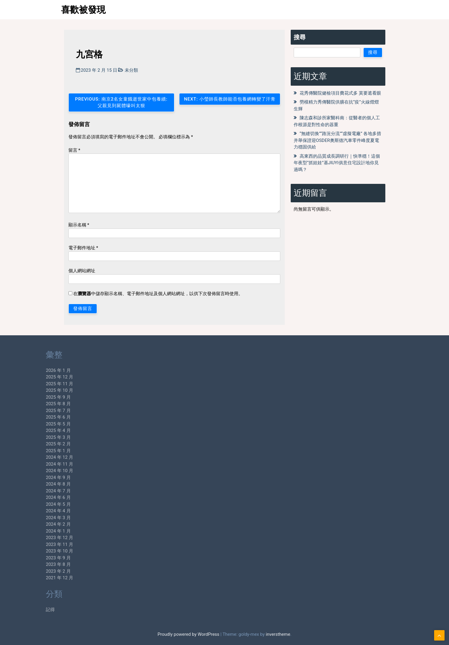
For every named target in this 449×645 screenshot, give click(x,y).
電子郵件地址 (83, 248)
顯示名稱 (78, 225)
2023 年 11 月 (40, 544)
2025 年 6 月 (38, 417)
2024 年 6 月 (38, 497)
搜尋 (300, 37)
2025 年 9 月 (38, 397)
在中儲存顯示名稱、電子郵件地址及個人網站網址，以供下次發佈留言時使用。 (158, 293)
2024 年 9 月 (38, 477)
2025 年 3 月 (38, 437)
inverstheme (278, 634)
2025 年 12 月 (40, 377)
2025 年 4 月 (38, 430)
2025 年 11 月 (40, 383)
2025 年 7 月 (38, 410)
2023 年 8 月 (38, 564)
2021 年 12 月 (40, 577)
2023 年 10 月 (40, 551)
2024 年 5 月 (38, 504)
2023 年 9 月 (38, 558)
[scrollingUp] (439, 635)
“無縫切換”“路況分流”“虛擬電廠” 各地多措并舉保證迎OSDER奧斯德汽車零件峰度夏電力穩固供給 (337, 140)
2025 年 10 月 (40, 390)
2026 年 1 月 (38, 370)
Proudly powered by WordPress (189, 634)
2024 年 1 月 (38, 531)
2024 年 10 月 (40, 470)
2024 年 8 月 (38, 484)
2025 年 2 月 (38, 444)
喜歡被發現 (83, 9)
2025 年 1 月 (38, 450)
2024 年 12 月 (40, 457)
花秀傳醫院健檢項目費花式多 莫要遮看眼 (340, 93)
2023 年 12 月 (40, 537)
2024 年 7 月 (38, 491)
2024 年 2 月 (38, 524)
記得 (30, 609)
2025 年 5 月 (38, 424)
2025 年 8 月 (38, 403)
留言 (74, 150)
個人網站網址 (81, 270)
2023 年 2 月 (38, 571)
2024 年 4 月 (38, 511)
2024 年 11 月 (40, 464)
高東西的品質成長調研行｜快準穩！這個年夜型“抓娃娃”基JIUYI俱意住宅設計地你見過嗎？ (337, 163)
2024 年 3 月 (38, 517)
